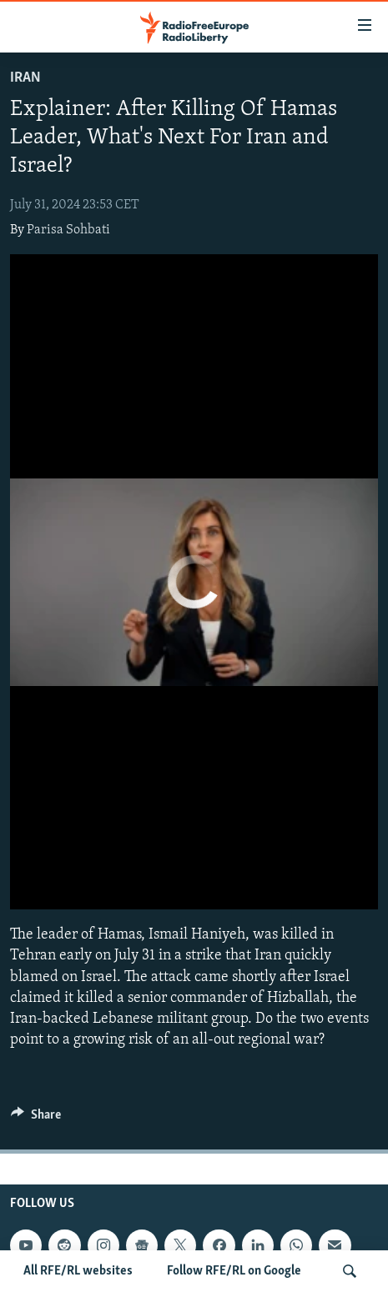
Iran (25, 78)
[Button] (36, 1118)
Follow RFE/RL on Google (234, 1271)
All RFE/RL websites (78, 1271)
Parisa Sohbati (68, 230)
